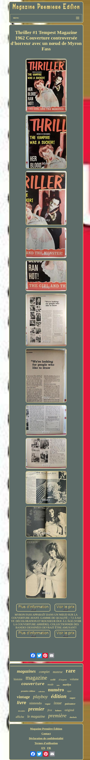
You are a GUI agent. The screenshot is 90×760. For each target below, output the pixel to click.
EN (43, 748)
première (57, 715)
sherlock (73, 717)
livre (21, 702)
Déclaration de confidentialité (46, 738)
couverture (32, 684)
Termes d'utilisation (46, 743)
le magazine (36, 716)
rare (70, 671)
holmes (58, 710)
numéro (56, 689)
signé (69, 691)
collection (41, 691)
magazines (26, 671)
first (50, 710)
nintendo (35, 703)
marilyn (67, 684)
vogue (47, 704)
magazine (36, 678)
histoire (18, 679)
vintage (23, 697)
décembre (21, 711)
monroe (58, 672)
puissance (70, 703)
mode (51, 684)
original (69, 710)
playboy (40, 696)
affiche (20, 716)
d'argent (63, 679)
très (58, 685)
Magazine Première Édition (46, 728)
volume (74, 679)
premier (36, 709)
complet (44, 672)
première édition (28, 691)
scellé (52, 679)
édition (58, 696)
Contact (46, 733)
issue (58, 703)
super (73, 698)
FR (49, 748)
